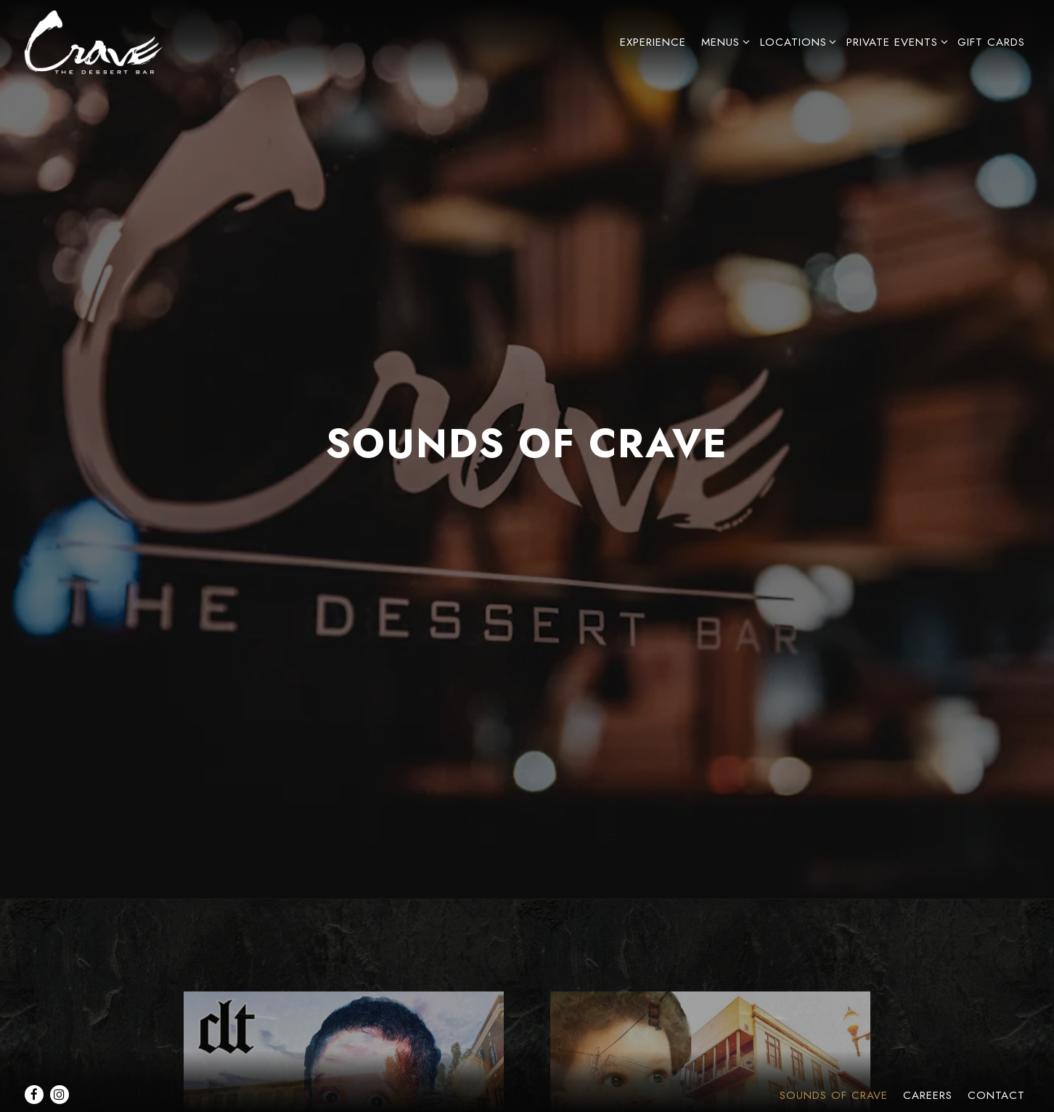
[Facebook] (34, 1059)
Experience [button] (653, 42)
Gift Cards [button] (991, 42)
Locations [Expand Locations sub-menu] (796, 41)
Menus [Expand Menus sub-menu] (722, 41)
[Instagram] (59, 1059)
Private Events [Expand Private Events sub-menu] (895, 41)
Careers (927, 1060)
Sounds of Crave (834, 1060)
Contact (996, 1060)
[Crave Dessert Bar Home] (103, 40)
